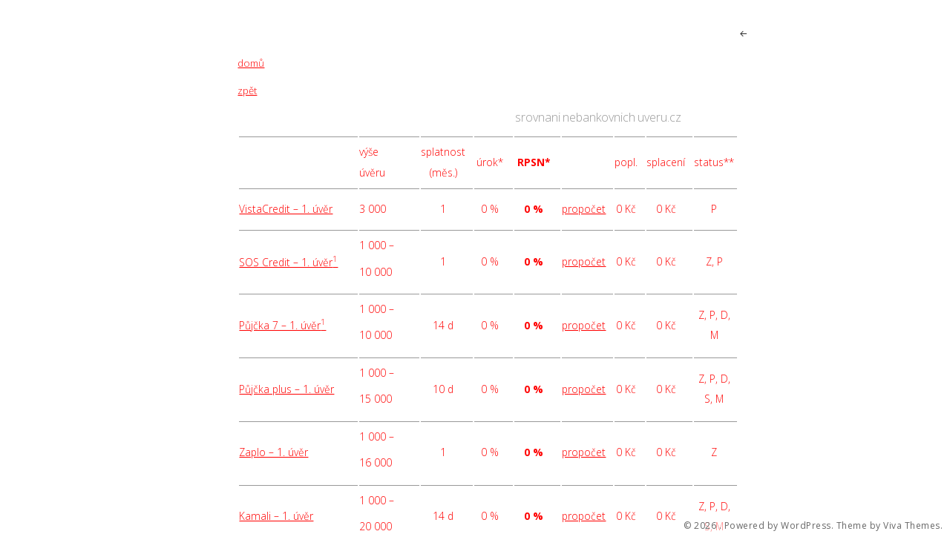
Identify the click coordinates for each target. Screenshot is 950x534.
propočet (584, 209)
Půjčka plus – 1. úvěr (286, 389)
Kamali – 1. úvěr (276, 516)
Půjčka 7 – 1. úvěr (282, 325)
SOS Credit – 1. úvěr (288, 262)
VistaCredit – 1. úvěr (285, 209)
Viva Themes (911, 525)
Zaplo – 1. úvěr (273, 452)
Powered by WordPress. (779, 525)
